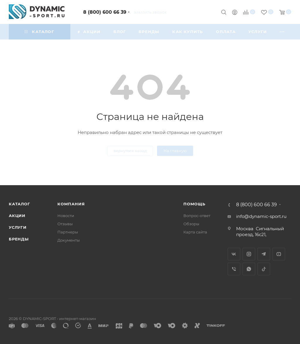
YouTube (278, 254)
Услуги (18, 227)
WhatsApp (249, 269)
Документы (68, 240)
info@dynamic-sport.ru (261, 216)
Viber (234, 269)
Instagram (249, 254)
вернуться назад (130, 150)
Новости (65, 215)
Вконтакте (234, 254)
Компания (71, 204)
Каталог (19, 204)
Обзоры (191, 223)
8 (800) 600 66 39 (104, 12)
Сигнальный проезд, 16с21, (260, 231)
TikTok (264, 269)
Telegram (264, 254)
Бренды (19, 239)
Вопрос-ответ (196, 215)
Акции (17, 215)
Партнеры (67, 232)
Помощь (194, 204)
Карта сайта (195, 232)
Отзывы (65, 223)
